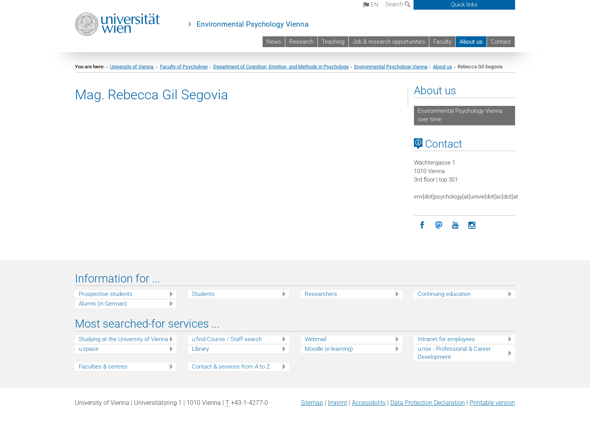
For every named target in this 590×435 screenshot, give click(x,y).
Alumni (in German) (103, 303)
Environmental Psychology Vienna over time (460, 115)
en (370, 4)
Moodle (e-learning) (329, 348)
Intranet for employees (446, 339)
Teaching (333, 41)
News (273, 41)
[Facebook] (422, 225)
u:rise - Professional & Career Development (454, 352)
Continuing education (444, 294)
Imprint (337, 402)
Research (301, 41)
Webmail (315, 339)
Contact (501, 41)
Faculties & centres (103, 366)
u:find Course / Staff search (227, 339)
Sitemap (312, 402)
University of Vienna (132, 67)
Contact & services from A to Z (231, 366)
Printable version (492, 402)
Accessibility (369, 402)
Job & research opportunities (389, 41)
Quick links (464, 4)
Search (397, 4)
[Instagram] (472, 225)
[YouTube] (455, 225)
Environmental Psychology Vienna (253, 24)
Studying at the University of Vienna (123, 339)
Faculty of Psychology (184, 67)
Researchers (321, 294)
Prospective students (105, 294)
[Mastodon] (439, 225)
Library (200, 348)
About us (471, 41)
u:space (88, 348)
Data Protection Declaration (427, 402)
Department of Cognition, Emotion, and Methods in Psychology (281, 67)
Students (203, 294)
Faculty (442, 41)
